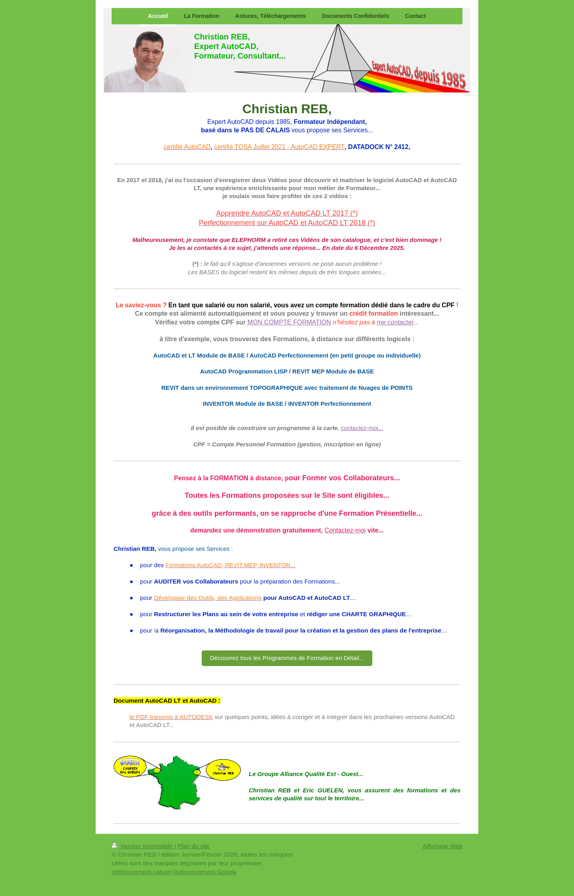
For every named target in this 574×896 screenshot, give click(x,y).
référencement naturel (142, 871)
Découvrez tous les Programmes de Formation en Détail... (287, 657)
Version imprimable (143, 846)
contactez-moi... (362, 427)
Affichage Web (442, 846)
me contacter (395, 322)
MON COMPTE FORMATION (289, 322)
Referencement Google (205, 871)
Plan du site (194, 846)
